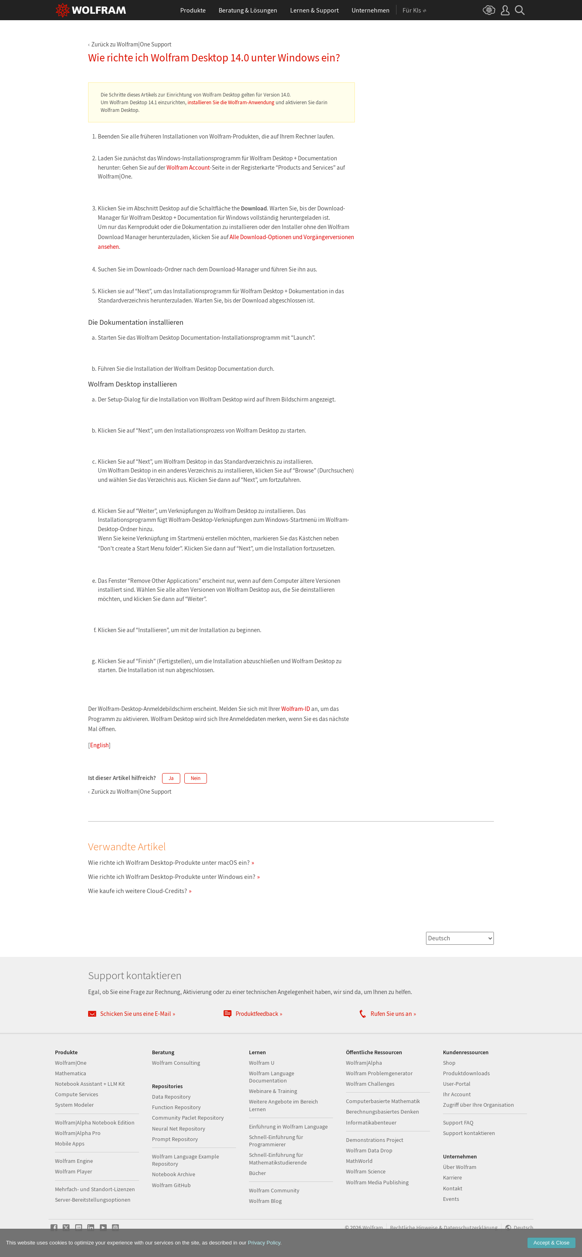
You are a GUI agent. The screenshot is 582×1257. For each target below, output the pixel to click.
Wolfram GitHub (171, 1185)
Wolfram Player (73, 1171)
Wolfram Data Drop (369, 1150)
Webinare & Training (273, 1091)
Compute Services (76, 1094)
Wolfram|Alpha (364, 1062)
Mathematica (70, 1073)
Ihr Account (457, 1094)
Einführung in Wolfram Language (288, 1126)
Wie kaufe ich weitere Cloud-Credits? (137, 891)
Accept (551, 1243)
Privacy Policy (264, 1243)
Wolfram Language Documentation (271, 1077)
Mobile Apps (69, 1143)
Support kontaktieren (469, 1133)
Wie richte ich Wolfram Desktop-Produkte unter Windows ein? (171, 876)
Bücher (257, 1173)
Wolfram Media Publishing (377, 1182)
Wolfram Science (366, 1171)
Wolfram (373, 1227)
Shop (449, 1062)
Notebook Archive (173, 1174)
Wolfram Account (188, 167)
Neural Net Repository (178, 1128)
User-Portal (456, 1083)
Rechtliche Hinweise (414, 1227)
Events (451, 1198)
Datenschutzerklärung (471, 1227)
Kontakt (452, 1188)
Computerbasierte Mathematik (383, 1101)
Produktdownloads (466, 1073)
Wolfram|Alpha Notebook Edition (95, 1122)
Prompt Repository (175, 1139)
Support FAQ (458, 1122)
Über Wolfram (460, 1167)
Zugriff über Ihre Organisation (478, 1104)
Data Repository (171, 1096)
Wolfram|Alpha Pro (78, 1133)
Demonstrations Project (374, 1139)
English (99, 745)
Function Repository (176, 1107)
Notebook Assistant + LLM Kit (90, 1083)
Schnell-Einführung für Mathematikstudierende (278, 1158)
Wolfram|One (70, 1062)
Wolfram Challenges (370, 1083)
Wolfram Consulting (176, 1062)
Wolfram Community (274, 1190)
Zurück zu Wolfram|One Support (131, 44)
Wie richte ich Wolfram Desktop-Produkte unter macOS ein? (169, 862)
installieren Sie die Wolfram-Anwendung (231, 102)
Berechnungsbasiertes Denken (382, 1111)
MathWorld (359, 1161)
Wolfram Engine (74, 1161)
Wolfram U (261, 1062)
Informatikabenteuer (371, 1122)
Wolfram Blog (265, 1200)
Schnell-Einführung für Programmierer (276, 1140)
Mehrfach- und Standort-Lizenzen (95, 1189)
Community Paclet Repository (188, 1117)
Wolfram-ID (295, 709)
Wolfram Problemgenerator (379, 1073)
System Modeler (74, 1104)
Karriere (452, 1177)
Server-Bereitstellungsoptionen (93, 1199)
